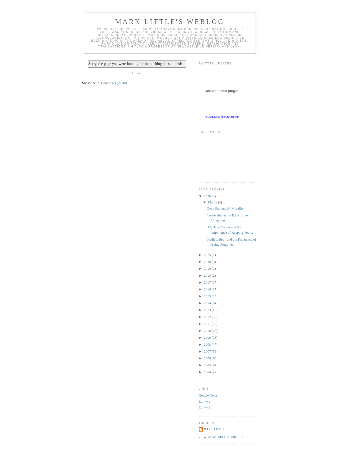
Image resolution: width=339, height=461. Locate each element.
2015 (208, 296)
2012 (208, 317)
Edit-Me (204, 401)
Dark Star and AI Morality (225, 208)
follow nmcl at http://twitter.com (222, 116)
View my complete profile (221, 437)
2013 (208, 310)
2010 (208, 331)
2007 (208, 351)
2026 (208, 196)
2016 (208, 289)
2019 (208, 269)
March (213, 202)
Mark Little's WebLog (170, 21)
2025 (208, 255)
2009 (208, 338)
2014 (208, 303)
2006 (208, 358)
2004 (208, 372)
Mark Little (214, 429)
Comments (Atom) (114, 83)
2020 (208, 262)
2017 (208, 282)
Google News (208, 395)
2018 (208, 275)
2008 (208, 344)
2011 (208, 324)
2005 (208, 365)
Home (136, 73)
